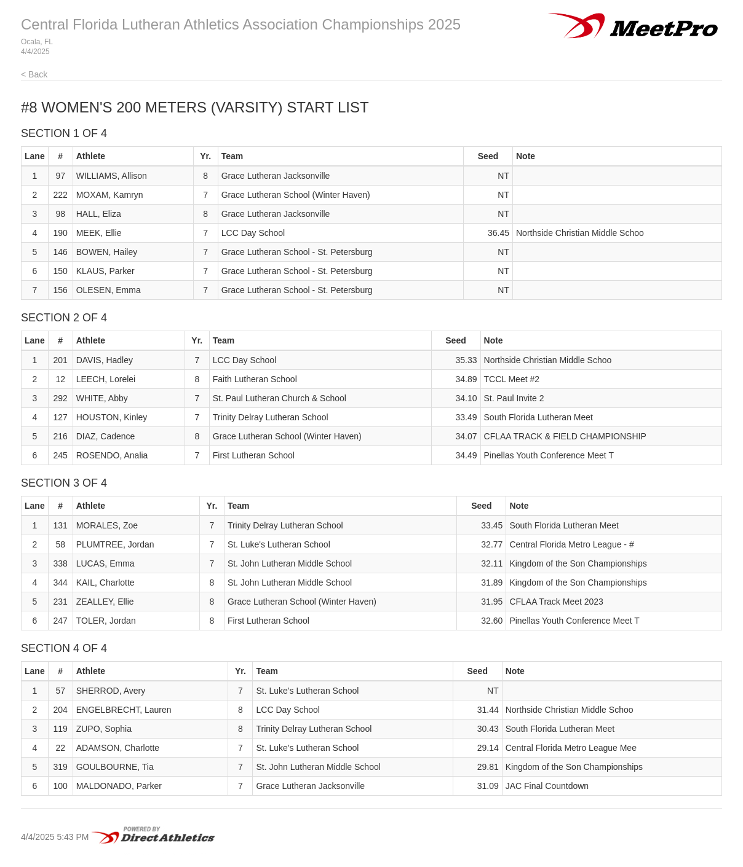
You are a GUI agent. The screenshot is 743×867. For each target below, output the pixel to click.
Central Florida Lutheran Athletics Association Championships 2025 (241, 24)
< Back (34, 74)
